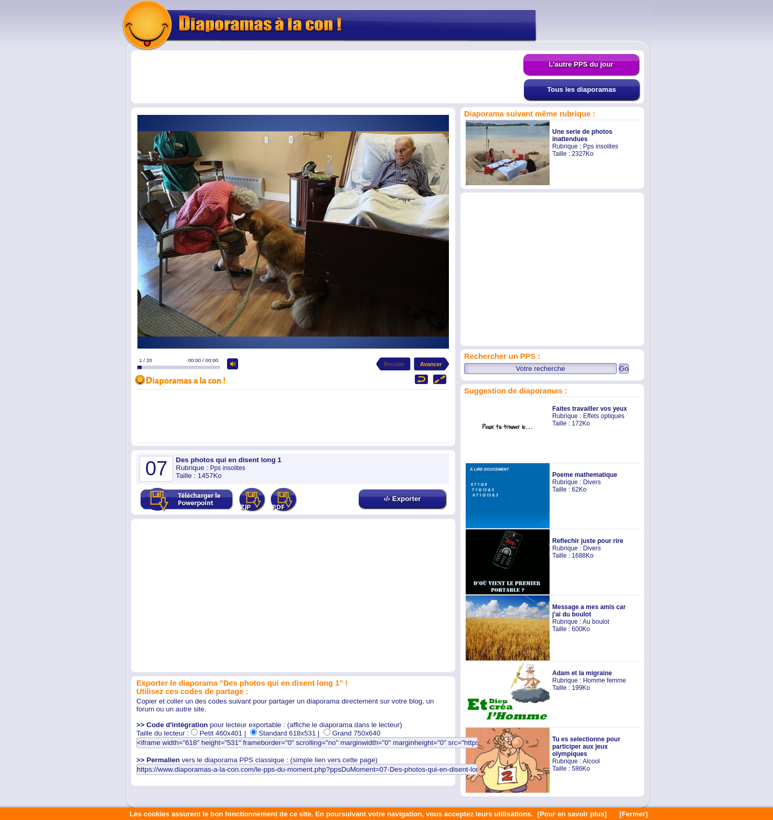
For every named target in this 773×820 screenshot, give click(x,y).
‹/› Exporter (402, 499)
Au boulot (596, 621)
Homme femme (604, 680)
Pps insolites (600, 146)
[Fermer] (633, 814)
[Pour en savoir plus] (572, 814)
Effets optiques (604, 416)
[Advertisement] (327, 77)
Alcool (591, 761)
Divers (592, 482)
